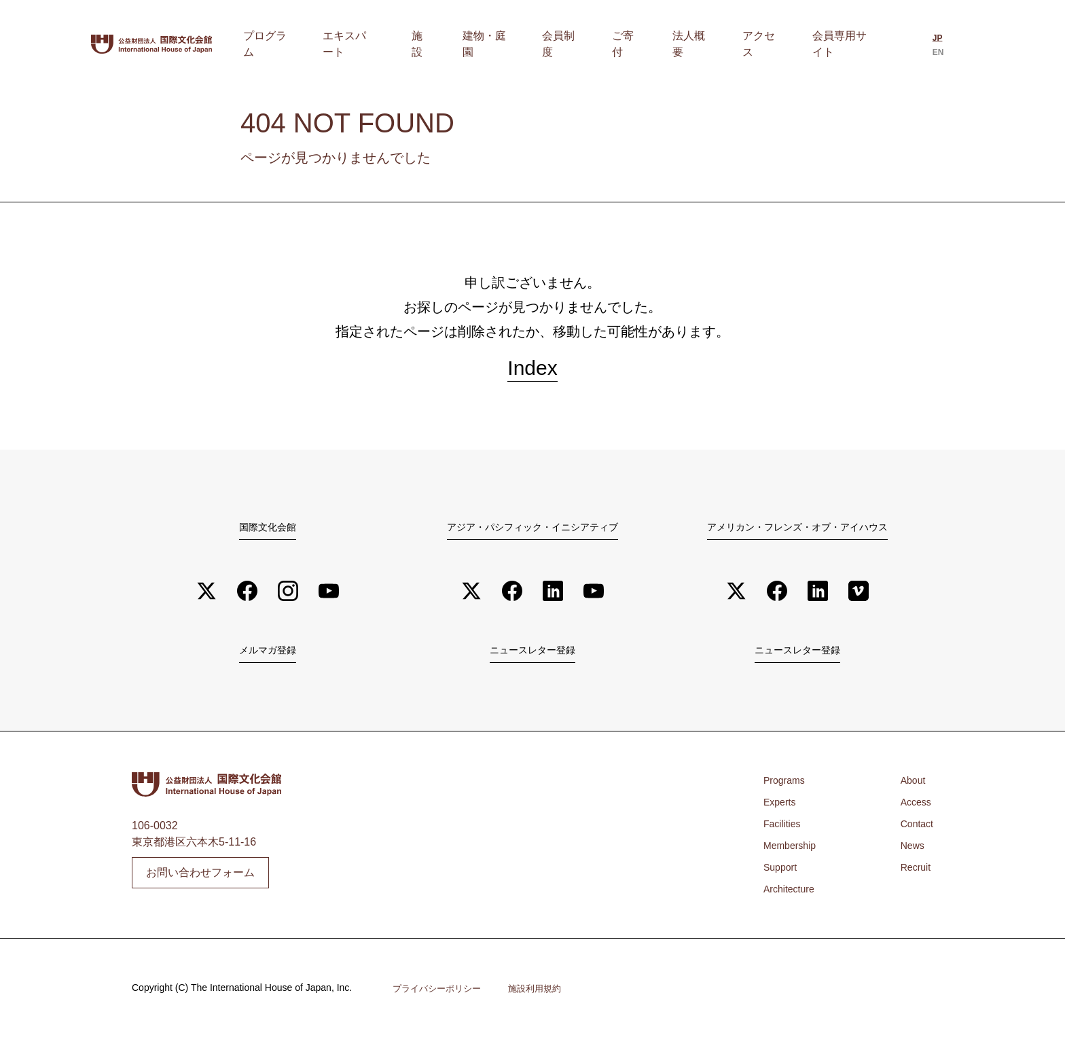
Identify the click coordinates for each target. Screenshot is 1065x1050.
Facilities (784, 836)
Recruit (913, 880)
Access (913, 814)
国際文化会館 (267, 535)
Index (532, 372)
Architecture (792, 901)
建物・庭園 (547, 44)
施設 (495, 44)
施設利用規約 (543, 1001)
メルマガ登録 (267, 661)
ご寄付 (661, 44)
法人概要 (712, 44)
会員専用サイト (843, 44)
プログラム (365, 44)
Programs (786, 793)
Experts (781, 814)
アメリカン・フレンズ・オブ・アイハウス (797, 535)
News (909, 858)
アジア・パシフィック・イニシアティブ (532, 535)
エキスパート (438, 44)
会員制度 (609, 44)
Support (782, 880)
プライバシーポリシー (440, 1001)
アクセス (769, 44)
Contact (914, 836)
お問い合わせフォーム (200, 884)
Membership (793, 858)
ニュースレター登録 (532, 661)
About (910, 793)
